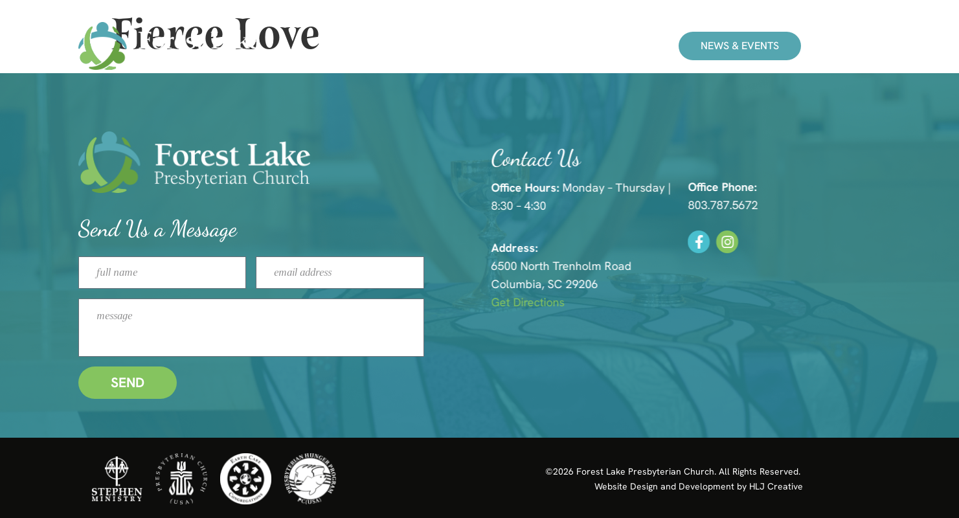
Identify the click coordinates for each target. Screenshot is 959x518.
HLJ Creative (776, 486)
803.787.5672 (734, 204)
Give (632, 45)
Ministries (480, 45)
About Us (564, 45)
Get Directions (539, 302)
